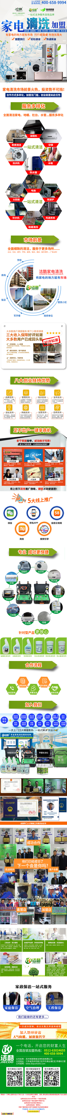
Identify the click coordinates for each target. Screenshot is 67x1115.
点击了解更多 (7, 1114)
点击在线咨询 (33, 1111)
